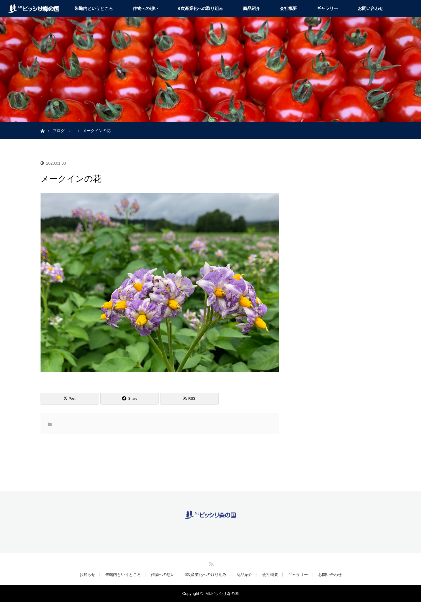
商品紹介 (251, 8)
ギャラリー (327, 8)
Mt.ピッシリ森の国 (222, 593)
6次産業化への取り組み (200, 8)
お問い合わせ (370, 8)
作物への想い (145, 8)
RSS (210, 563)
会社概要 (288, 8)
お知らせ (87, 575)
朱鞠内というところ (94, 8)
